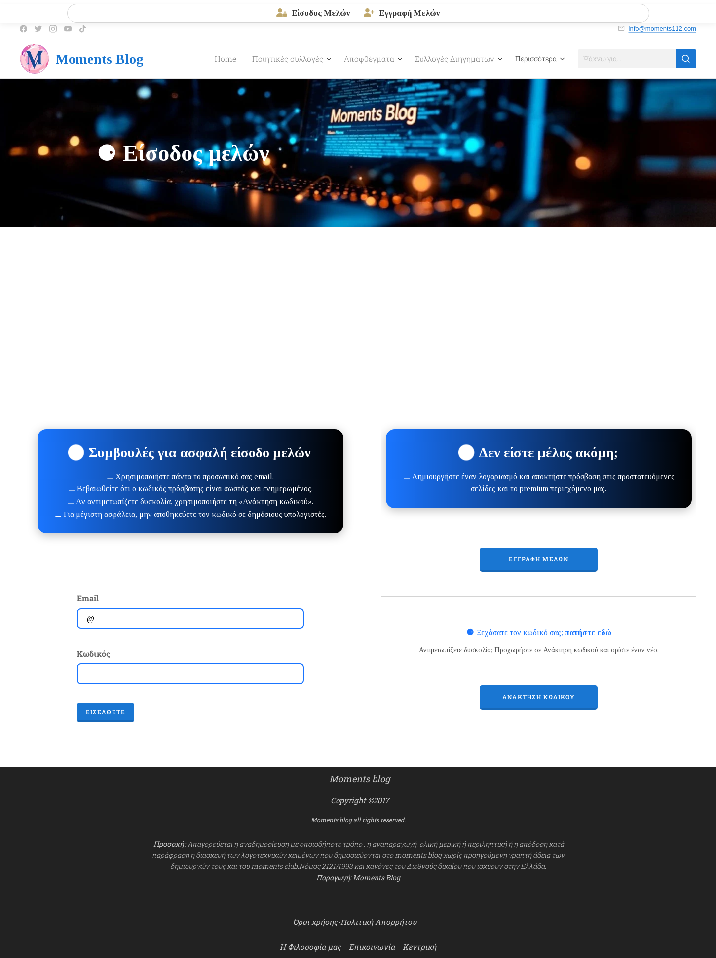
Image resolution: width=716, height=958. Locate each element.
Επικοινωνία (371, 947)
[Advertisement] (358, 301)
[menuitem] (201, 58)
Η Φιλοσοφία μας (311, 947)
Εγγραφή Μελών (402, 13)
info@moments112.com (662, 28)
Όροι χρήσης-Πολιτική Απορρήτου (358, 922)
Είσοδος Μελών (313, 13)
